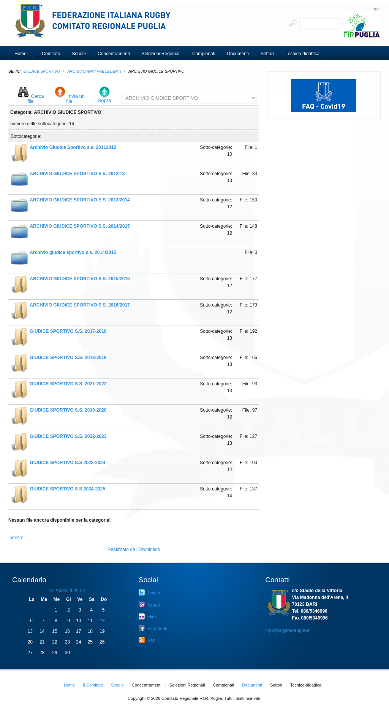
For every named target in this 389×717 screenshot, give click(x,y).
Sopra (104, 100)
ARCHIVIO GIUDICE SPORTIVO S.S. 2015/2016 (80, 278)
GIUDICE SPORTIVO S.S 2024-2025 (67, 489)
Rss (147, 640)
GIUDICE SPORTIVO (42, 71)
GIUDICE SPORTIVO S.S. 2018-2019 (68, 357)
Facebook (153, 628)
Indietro (16, 537)
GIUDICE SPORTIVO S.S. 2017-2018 (68, 331)
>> (82, 590)
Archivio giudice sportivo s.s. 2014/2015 (73, 252)
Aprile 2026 (67, 590)
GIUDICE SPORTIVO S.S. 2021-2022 (68, 383)
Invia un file (75, 98)
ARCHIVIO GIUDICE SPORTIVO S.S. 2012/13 (77, 173)
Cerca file (35, 98)
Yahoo (149, 605)
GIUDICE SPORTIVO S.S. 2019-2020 (68, 410)
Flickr (148, 616)
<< (52, 590)
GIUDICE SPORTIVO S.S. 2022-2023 (68, 436)
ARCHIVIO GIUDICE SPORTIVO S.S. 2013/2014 (80, 200)
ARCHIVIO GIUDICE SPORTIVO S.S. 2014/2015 (80, 226)
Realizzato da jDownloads (134, 549)
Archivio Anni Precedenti (94, 71)
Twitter (149, 592)
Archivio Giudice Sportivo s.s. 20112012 (73, 147)
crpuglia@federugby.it (288, 630)
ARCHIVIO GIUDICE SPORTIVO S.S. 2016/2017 (80, 305)
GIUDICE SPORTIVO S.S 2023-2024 (67, 462)
